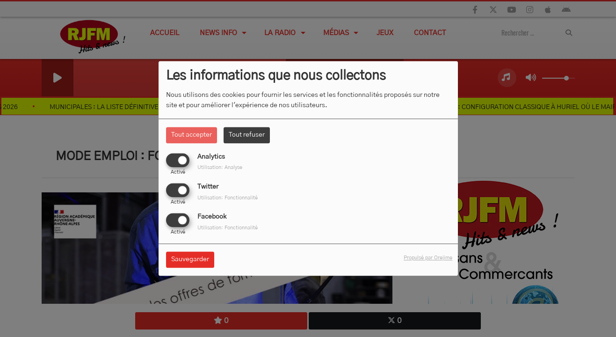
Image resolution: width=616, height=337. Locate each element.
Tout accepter (191, 135)
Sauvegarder (190, 259)
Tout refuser (247, 135)
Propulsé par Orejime (428, 258)
